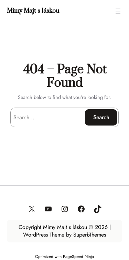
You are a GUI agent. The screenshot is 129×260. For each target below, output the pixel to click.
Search (101, 117)
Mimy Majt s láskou (33, 11)
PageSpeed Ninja (78, 256)
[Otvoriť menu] (118, 11)
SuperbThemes (89, 235)
